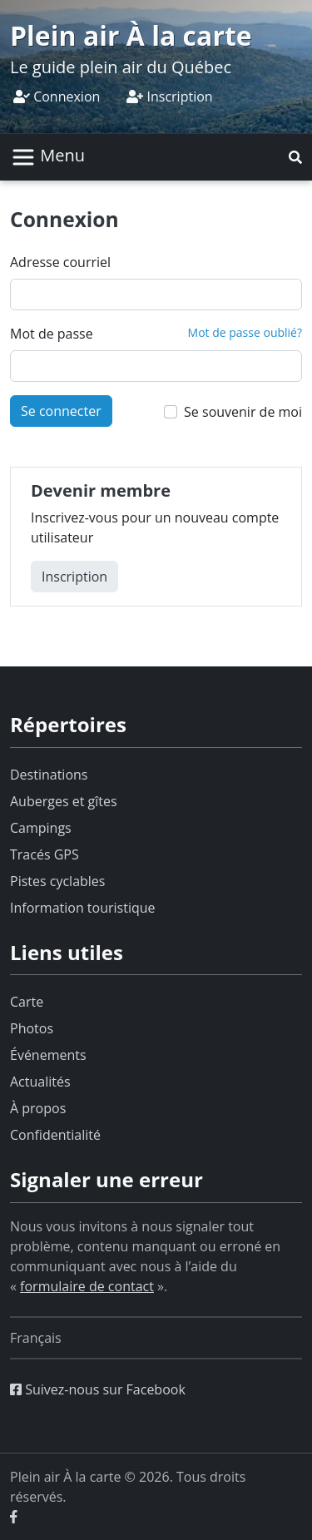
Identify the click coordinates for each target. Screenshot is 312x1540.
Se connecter (61, 411)
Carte (26, 1002)
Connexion (56, 96)
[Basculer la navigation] (48, 157)
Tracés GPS (44, 854)
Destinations (48, 774)
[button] (295, 157)
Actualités (40, 1081)
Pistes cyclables (57, 881)
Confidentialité (55, 1135)
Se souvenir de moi (243, 412)
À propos (38, 1108)
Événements (48, 1055)
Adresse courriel (60, 262)
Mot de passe (51, 333)
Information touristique (83, 908)
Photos (31, 1028)
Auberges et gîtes (63, 801)
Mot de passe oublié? (245, 332)
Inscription (169, 96)
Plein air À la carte (131, 35)
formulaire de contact (87, 1286)
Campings (41, 828)
